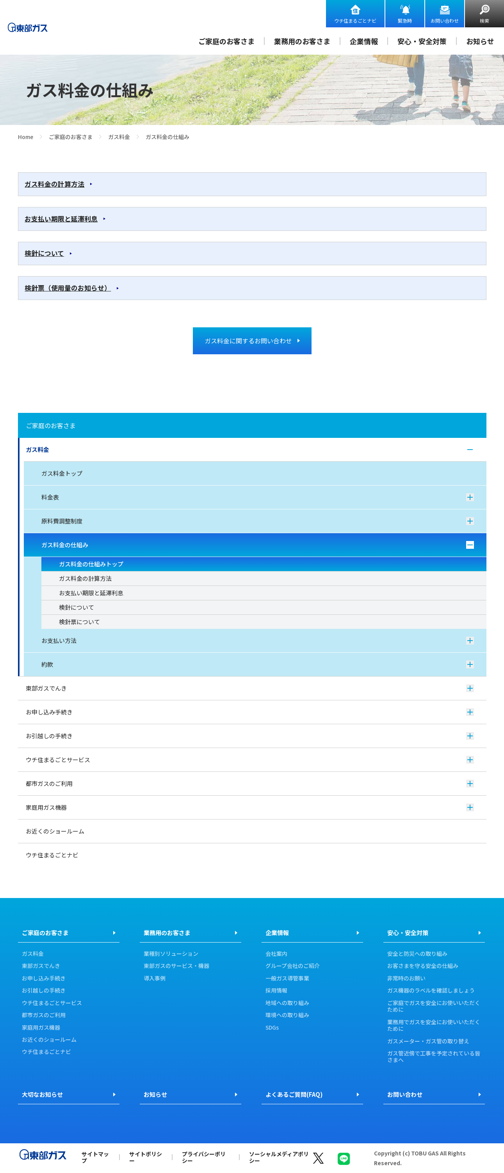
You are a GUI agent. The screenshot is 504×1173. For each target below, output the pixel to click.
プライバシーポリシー (204, 1157)
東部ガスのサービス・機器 (176, 965)
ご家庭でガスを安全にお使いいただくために (433, 1006)
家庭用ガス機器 (250, 807)
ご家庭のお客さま (226, 41)
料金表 (257, 497)
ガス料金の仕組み (257, 545)
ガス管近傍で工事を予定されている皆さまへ (433, 1057)
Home (25, 137)
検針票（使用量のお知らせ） (68, 288)
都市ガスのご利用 (250, 783)
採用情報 (276, 990)
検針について (44, 253)
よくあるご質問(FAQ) (294, 1094)
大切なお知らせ (42, 1094)
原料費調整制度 (257, 521)
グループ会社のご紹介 (292, 965)
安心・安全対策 (422, 41)
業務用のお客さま (302, 41)
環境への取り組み (287, 1015)
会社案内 (276, 953)
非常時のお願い (406, 978)
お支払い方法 (257, 640)
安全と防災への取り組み (417, 953)
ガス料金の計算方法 (54, 184)
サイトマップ (95, 1157)
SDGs (272, 1027)
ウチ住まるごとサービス (250, 759)
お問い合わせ (445, 20)
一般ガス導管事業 (287, 978)
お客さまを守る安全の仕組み (422, 965)
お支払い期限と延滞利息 (61, 218)
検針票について (79, 622)
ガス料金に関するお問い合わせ (248, 340)
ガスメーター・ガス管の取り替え (428, 1041)
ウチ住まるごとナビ (355, 20)
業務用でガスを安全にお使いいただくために (433, 1025)
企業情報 (364, 41)
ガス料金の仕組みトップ (91, 564)
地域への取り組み (287, 1003)
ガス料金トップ (61, 473)
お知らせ (480, 41)
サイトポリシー (145, 1157)
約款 (257, 664)
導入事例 (155, 978)
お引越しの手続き (250, 736)
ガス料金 (119, 137)
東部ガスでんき (250, 688)
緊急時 (405, 20)
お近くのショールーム (55, 831)
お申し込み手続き (250, 712)
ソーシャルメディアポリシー (279, 1157)
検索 (484, 20)
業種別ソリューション (171, 953)
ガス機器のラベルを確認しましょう (431, 990)
